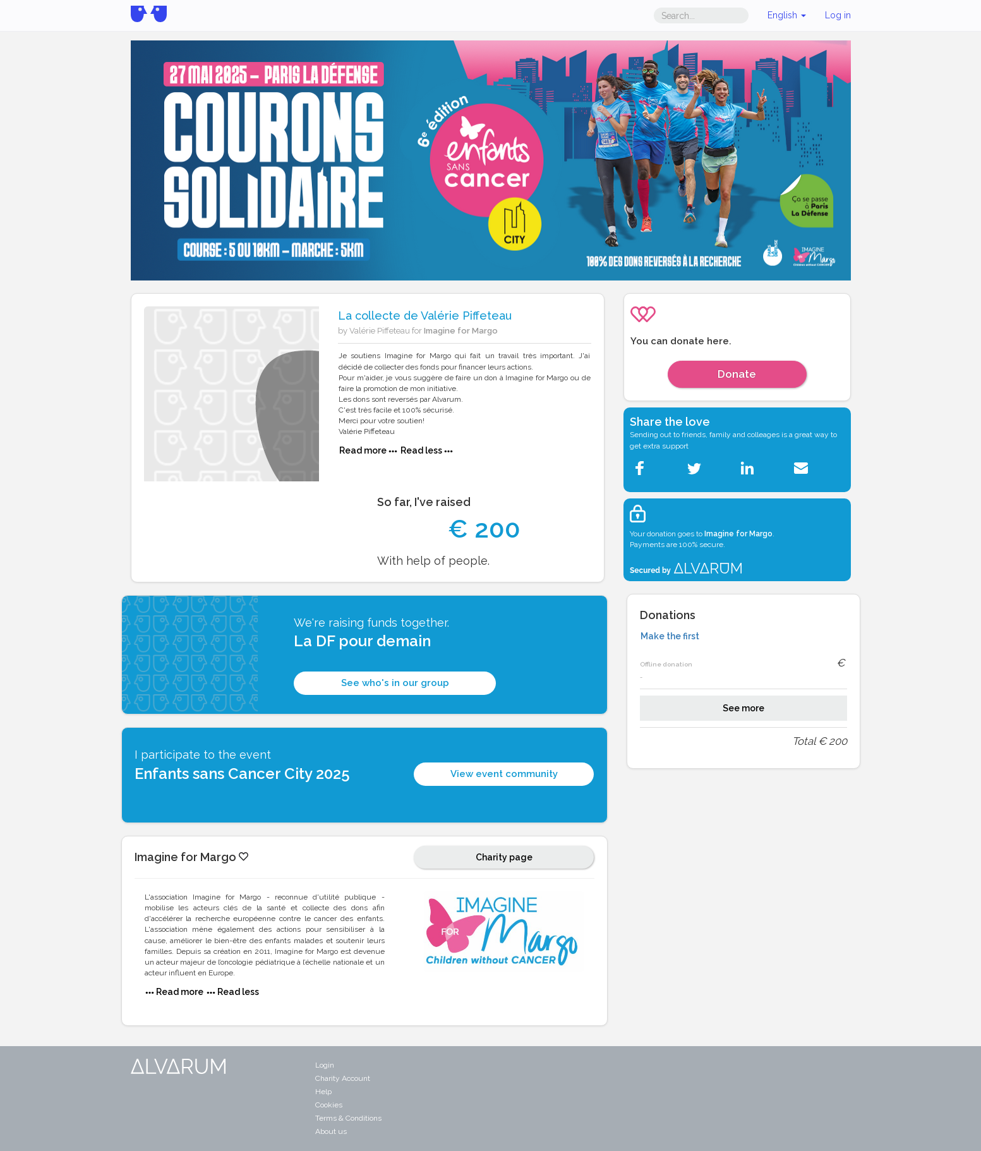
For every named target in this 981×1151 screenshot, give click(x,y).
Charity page (504, 857)
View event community (504, 774)
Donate (737, 374)
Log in (838, 15)
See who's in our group (395, 683)
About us (331, 1131)
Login (324, 1065)
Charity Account (342, 1078)
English (786, 15)
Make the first (670, 636)
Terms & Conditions (348, 1118)
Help (323, 1091)
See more (743, 708)
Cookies (328, 1104)
